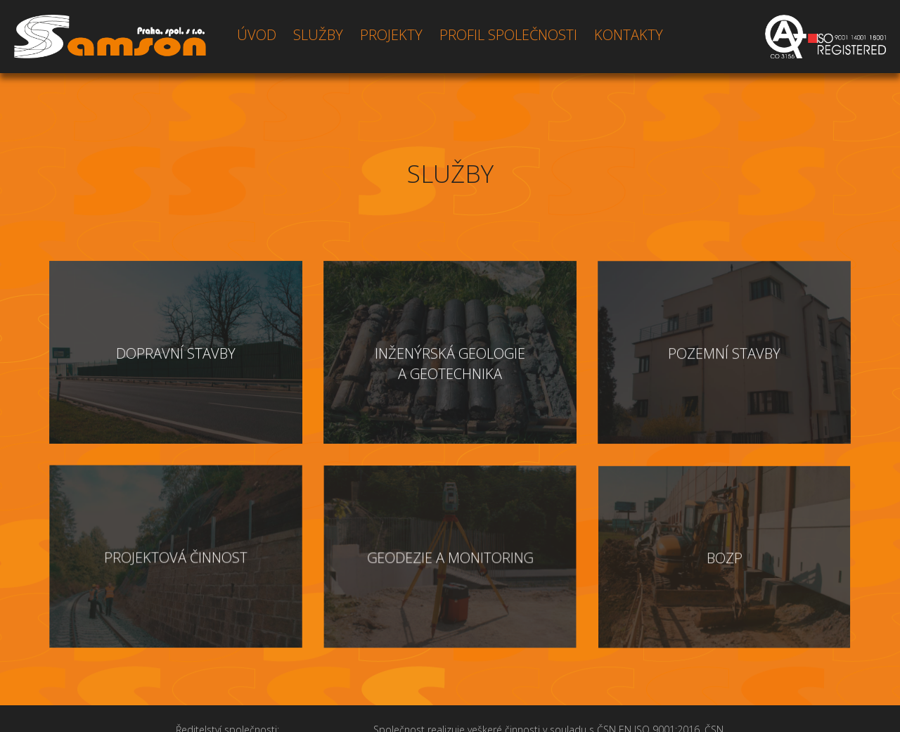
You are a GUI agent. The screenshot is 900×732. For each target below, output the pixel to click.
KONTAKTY (628, 34)
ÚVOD (256, 34)
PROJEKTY (391, 34)
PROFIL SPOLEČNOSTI (508, 34)
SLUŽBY (318, 34)
